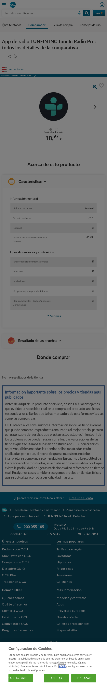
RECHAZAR (83, 678)
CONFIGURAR (16, 677)
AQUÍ (62, 666)
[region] (53, 663)
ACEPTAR (56, 678)
